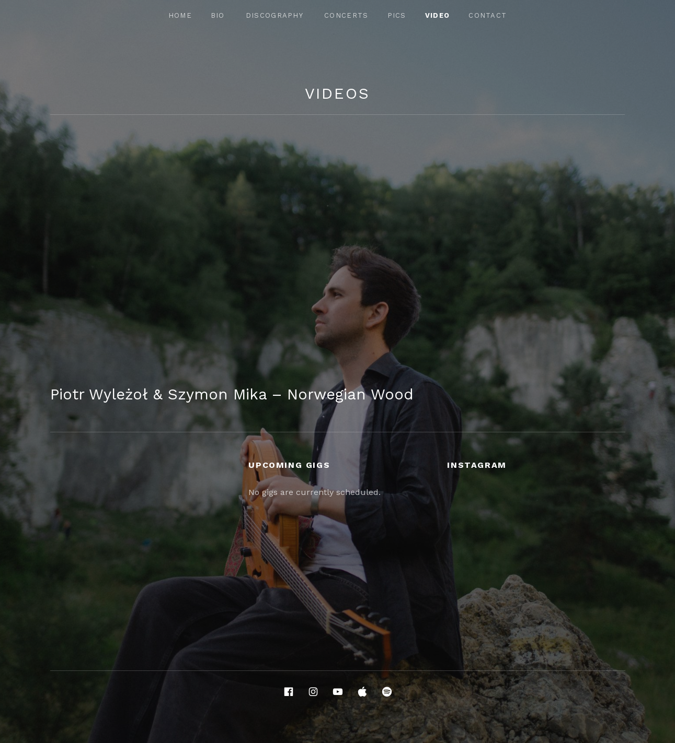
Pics (396, 15)
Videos (337, 93)
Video (437, 15)
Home (180, 15)
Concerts (346, 15)
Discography (274, 15)
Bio (218, 15)
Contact (487, 15)
